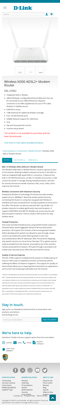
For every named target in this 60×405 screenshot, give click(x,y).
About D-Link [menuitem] (47, 381)
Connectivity (22, 151)
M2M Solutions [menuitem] (27, 390)
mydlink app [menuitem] (7, 390)
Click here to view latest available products (23, 142)
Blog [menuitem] (44, 387)
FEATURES (7, 160)
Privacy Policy (29, 396)
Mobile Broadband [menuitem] (9, 387)
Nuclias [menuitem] (24, 387)
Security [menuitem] (25, 392)
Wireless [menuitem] (25, 381)
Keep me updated (49, 319)
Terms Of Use (42, 396)
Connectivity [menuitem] (6, 381)
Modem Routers (34, 151)
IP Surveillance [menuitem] (27, 385)
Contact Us (18, 396)
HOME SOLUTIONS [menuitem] (8, 377)
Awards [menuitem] (46, 390)
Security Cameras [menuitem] (8, 383)
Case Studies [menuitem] (26, 394)
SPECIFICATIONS (19, 160)
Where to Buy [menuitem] (48, 392)
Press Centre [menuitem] (48, 383)
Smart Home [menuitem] (6, 385)
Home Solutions (9, 151)
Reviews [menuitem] (46, 385)
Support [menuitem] (46, 394)
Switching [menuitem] (25, 383)
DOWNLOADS (33, 160)
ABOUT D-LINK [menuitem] (48, 377)
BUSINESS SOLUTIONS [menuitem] (29, 377)
